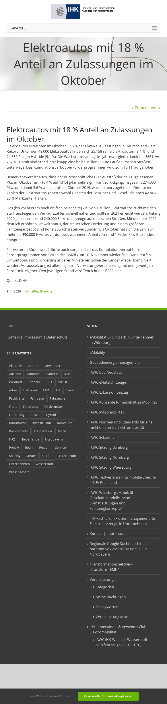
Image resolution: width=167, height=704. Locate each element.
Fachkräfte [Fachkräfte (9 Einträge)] (17, 398)
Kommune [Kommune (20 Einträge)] (64, 423)
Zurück (141, 107)
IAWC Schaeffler (103, 437)
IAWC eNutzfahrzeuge (108, 382)
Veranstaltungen (104, 579)
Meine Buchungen (111, 596)
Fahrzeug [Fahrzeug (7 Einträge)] (37, 398)
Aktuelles (31, 291)
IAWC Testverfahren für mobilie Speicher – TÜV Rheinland (123, 480)
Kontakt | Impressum (108, 533)
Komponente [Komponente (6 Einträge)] (18, 431)
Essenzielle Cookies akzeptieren (108, 696)
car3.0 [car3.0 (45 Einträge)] (62, 382)
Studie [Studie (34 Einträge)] (46, 456)
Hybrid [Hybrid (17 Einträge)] (51, 415)
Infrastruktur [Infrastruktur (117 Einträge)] (41, 423)
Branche (46, 291)
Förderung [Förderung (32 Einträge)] (17, 415)
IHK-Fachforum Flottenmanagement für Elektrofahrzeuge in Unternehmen (122, 521)
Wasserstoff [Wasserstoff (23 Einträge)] (44, 464)
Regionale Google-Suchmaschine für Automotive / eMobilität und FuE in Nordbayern (120, 549)
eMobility (97, 352)
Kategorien (105, 587)
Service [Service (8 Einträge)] (60, 447)
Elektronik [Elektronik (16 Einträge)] (30, 390)
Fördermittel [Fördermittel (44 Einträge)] (53, 406)
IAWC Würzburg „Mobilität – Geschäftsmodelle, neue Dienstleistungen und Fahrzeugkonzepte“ (113, 500)
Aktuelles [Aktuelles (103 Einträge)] (16, 366)
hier (118, 270)
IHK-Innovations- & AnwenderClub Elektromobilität (118, 629)
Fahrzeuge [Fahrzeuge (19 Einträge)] (57, 398)
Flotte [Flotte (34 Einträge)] (13, 406)
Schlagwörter (107, 606)
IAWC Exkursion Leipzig (109, 392)
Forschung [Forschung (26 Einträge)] (31, 406)
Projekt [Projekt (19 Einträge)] (14, 447)
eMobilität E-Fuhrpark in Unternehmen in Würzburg (122, 340)
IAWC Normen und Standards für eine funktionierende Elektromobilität (121, 425)
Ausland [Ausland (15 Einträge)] (15, 374)
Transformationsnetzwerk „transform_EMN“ (111, 567)
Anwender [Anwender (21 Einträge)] (52, 366)
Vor (154, 107)
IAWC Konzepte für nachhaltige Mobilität (123, 402)
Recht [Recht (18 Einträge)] (29, 447)
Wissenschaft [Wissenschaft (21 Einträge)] (19, 472)
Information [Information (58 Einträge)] (18, 423)
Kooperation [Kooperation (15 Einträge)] (43, 431)
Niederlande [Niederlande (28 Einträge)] (30, 439)
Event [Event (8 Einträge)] (70, 390)
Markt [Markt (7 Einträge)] (62, 431)
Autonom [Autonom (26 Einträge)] (34, 374)
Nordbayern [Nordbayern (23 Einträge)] (54, 439)
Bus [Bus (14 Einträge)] (49, 382)
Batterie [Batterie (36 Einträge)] (52, 374)
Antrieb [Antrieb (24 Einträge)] (33, 366)
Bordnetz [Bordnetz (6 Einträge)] (16, 382)
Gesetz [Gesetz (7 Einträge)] (35, 415)
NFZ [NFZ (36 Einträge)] (12, 439)
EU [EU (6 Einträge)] (58, 390)
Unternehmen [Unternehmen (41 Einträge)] (19, 464)
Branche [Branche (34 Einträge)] (34, 382)
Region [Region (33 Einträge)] (44, 447)
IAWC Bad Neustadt (106, 372)
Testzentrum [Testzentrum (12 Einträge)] (66, 456)
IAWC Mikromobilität (107, 412)
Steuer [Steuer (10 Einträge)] (31, 456)
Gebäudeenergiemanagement (115, 362)
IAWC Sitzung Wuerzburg (110, 467)
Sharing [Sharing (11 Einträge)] (15, 456)
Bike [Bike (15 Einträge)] (67, 374)
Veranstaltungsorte (112, 616)
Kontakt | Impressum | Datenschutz (37, 337)
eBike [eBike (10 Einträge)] (13, 390)
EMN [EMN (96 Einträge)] (46, 390)
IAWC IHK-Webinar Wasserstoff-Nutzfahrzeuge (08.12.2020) (122, 642)
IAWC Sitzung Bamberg (109, 447)
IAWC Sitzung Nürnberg (109, 457)
